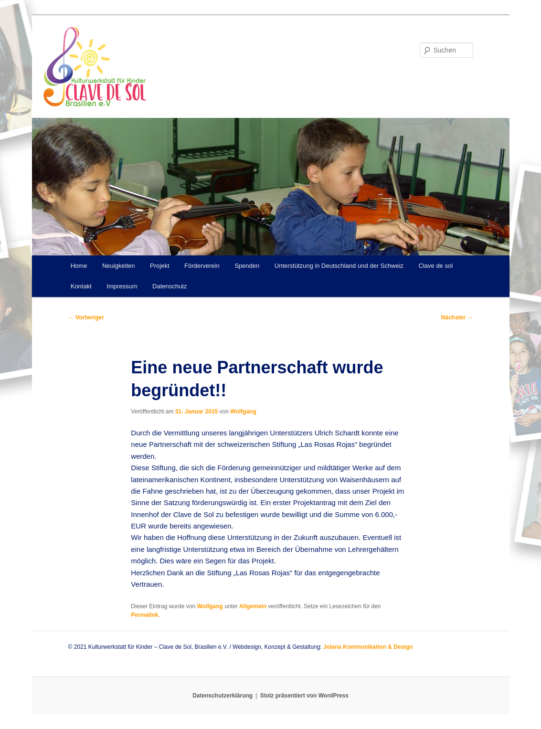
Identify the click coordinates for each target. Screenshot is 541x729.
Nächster (457, 317)
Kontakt (81, 286)
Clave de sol (436, 265)
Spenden (246, 265)
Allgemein (252, 606)
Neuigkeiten (118, 265)
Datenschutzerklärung (222, 695)
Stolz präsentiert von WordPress (304, 695)
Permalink (144, 615)
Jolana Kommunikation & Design (368, 647)
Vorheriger (86, 317)
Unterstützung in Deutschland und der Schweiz (339, 265)
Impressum (121, 286)
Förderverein (202, 265)
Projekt (159, 265)
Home (79, 265)
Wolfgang (243, 411)
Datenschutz (169, 286)
